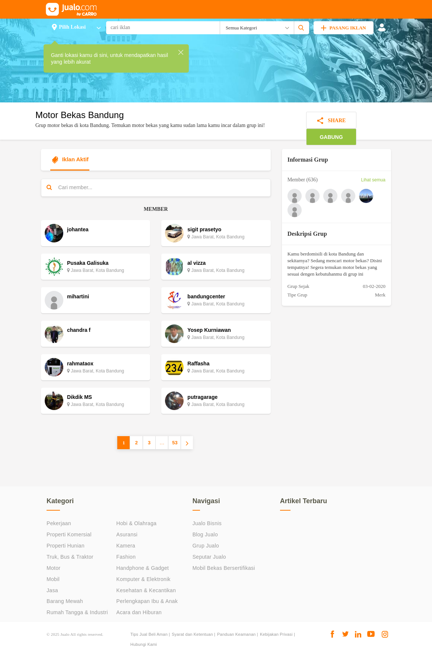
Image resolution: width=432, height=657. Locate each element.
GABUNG (331, 137)
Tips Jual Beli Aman (149, 634)
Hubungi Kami (143, 644)
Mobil (53, 579)
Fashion (126, 557)
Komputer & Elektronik (143, 579)
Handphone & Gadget (142, 568)
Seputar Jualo (209, 557)
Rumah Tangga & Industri (77, 612)
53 (174, 442)
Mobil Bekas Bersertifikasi (224, 568)
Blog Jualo (205, 534)
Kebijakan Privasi (276, 634)
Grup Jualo (206, 546)
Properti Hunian (66, 546)
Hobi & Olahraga (136, 523)
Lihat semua (373, 179)
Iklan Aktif (70, 160)
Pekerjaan (59, 523)
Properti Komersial (69, 534)
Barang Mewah (65, 601)
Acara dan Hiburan (139, 612)
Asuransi (126, 534)
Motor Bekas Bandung (79, 115)
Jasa (52, 590)
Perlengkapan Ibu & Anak (147, 601)
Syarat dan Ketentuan (192, 634)
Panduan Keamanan (236, 634)
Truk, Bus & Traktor (70, 557)
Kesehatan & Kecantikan (146, 590)
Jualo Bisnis (207, 523)
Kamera (125, 546)
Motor (53, 568)
